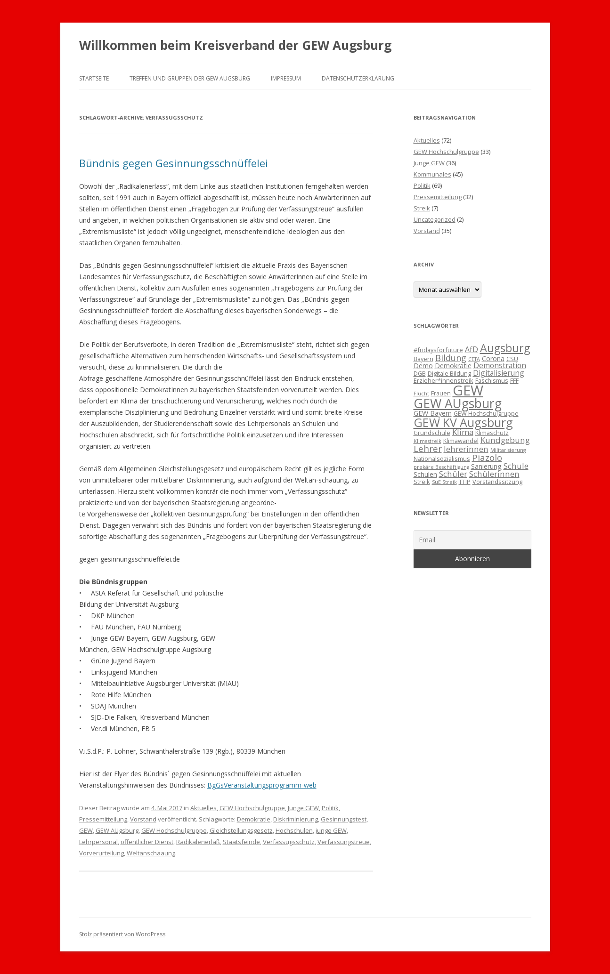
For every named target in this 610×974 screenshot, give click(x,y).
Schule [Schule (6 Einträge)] (516, 465)
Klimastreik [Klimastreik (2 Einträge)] (427, 441)
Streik (422, 208)
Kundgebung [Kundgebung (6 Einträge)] (505, 440)
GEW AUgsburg (117, 830)
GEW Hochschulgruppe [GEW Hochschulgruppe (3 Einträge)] (486, 413)
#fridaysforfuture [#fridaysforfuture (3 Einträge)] (438, 350)
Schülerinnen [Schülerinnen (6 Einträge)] (494, 473)
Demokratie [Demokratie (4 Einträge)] (453, 365)
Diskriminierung (295, 819)
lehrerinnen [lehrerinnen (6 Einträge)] (466, 448)
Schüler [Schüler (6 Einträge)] (453, 473)
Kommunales (432, 174)
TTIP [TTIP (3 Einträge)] (465, 481)
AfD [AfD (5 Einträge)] (471, 349)
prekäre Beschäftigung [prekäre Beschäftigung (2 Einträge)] (441, 467)
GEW (86, 830)
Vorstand (143, 819)
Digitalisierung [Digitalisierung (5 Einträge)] (498, 373)
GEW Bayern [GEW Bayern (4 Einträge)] (433, 413)
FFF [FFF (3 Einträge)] (514, 380)
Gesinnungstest (343, 819)
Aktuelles (203, 808)
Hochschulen (294, 830)
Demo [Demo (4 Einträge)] (423, 365)
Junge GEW (303, 808)
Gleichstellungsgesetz (241, 830)
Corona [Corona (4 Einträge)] (493, 358)
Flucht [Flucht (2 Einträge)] (421, 393)
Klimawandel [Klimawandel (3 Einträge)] (461, 440)
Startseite (94, 78)
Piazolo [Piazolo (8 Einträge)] (487, 457)
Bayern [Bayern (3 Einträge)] (423, 358)
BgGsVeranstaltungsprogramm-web (262, 785)
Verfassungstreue (343, 841)
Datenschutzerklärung (358, 78)
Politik (330, 808)
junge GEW (331, 830)
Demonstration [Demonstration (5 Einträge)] (499, 365)
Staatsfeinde (241, 841)
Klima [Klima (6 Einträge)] (462, 432)
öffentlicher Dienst (147, 841)
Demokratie (253, 819)
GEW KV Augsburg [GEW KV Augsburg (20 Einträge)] (463, 422)
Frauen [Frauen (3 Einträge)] (441, 393)
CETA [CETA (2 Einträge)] (474, 359)
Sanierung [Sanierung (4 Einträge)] (486, 466)
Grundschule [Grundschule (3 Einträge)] (432, 432)
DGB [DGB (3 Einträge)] (420, 373)
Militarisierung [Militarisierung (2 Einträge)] (508, 450)
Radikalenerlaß (198, 841)
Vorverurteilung (101, 853)
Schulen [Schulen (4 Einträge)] (425, 474)
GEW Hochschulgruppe (252, 808)
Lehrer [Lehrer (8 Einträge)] (428, 448)
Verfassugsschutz (289, 841)
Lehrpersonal (98, 841)
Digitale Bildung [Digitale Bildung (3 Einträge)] (449, 373)
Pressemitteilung (103, 819)
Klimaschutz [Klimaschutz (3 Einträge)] (492, 432)
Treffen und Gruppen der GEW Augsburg (190, 78)
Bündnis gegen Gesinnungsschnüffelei (173, 163)
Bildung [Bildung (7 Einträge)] (450, 357)
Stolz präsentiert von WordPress (122, 934)
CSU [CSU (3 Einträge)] (512, 358)
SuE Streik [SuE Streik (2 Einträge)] (444, 482)
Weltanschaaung (151, 853)
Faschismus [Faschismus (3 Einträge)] (491, 380)
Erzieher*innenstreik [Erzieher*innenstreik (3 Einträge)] (443, 380)
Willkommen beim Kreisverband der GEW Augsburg (235, 45)
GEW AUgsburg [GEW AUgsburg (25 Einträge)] (458, 403)
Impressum (286, 78)
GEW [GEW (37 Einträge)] (468, 390)
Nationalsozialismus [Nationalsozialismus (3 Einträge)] (442, 458)
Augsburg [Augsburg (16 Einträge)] (505, 347)
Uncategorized (434, 219)
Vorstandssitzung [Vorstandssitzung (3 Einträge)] (497, 481)
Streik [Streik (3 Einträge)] (422, 481)
